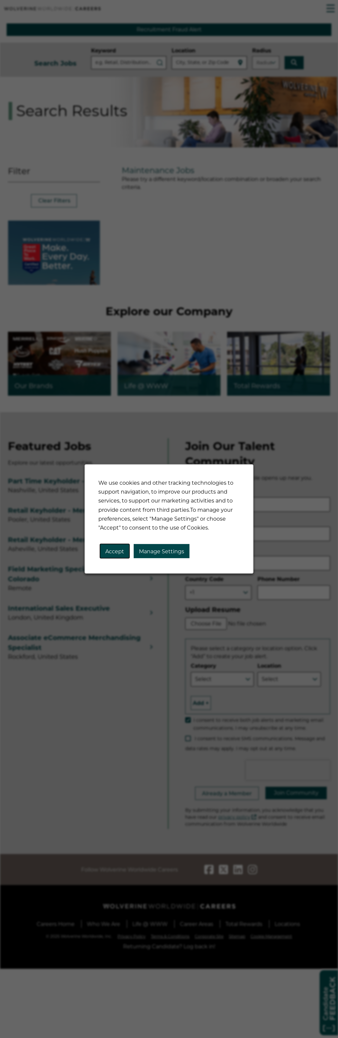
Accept (115, 551)
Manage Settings (161, 551)
